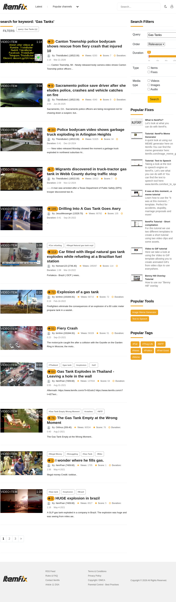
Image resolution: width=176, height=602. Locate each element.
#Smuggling (72, 454)
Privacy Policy (94, 576)
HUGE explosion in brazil (77, 498)
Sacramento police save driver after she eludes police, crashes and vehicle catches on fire (86, 90)
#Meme (136, 357)
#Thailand (53, 365)
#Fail (135, 344)
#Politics (148, 350)
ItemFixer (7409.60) (65, 381)
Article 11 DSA (52, 584)
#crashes (88, 411)
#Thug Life (147, 344)
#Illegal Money (55, 454)
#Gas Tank (87, 454)
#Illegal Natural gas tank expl (79, 245)
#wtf (94, 365)
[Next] (21, 538)
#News (135, 350)
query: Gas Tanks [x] (27, 29)
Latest (38, 6)
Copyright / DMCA (96, 580)
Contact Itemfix (53, 580)
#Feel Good (163, 350)
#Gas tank (53, 492)
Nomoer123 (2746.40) (66, 266)
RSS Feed (50, 571)
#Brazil (81, 492)
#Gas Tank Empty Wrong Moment (64, 411)
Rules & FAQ (52, 576)
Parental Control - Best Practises (103, 584)
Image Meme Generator (144, 312)
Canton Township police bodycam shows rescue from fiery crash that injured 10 (84, 46)
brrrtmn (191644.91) (65, 297)
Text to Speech (139, 318)
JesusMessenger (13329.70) (69, 213)
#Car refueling (55, 245)
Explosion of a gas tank (78, 292)
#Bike (99, 454)
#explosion (81, 365)
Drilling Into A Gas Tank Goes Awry (90, 208)
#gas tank (67, 365)
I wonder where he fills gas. (79, 460)
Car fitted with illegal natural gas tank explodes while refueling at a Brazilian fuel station (86, 256)
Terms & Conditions (97, 571)
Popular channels (66, 6)
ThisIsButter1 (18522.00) (67, 55)
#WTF (100, 411)
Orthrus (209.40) (64, 427)
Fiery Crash (67, 328)
